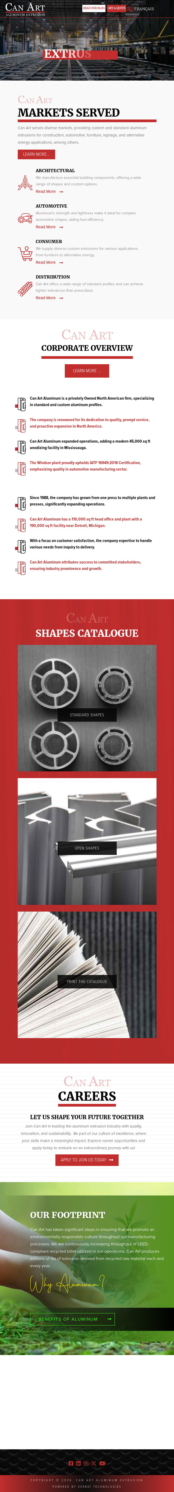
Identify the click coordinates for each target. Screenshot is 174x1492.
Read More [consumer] (49, 263)
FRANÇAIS (140, 8)
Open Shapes (87, 848)
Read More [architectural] (49, 192)
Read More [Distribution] (49, 298)
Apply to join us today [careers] (87, 1159)
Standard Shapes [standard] (87, 715)
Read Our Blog (94, 8)
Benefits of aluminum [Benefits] (75, 1319)
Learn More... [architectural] (36, 154)
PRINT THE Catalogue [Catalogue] (87, 982)
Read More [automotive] (49, 227)
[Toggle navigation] (161, 10)
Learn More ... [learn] (87, 371)
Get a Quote (116, 8)
